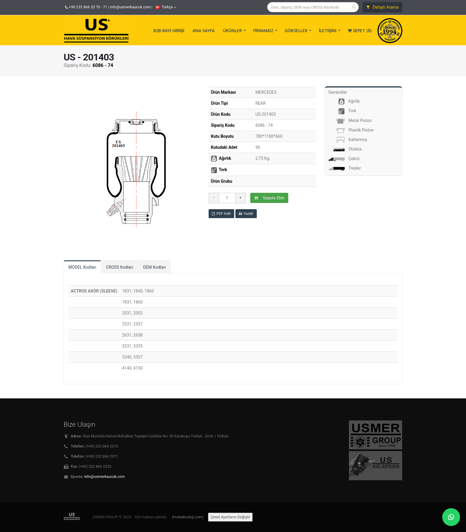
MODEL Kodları (82, 267)
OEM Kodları (154, 267)
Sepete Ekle (269, 197)
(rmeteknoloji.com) (187, 517)
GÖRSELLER (296, 30)
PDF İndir (221, 214)
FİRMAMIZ (263, 30)
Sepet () (359, 30)
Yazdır (246, 214)
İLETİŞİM (327, 30)
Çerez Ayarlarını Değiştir (230, 517)
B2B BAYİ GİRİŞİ (168, 30)
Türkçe (165, 7)
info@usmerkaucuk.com (130, 7)
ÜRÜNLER (232, 30)
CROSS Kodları (119, 267)
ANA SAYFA (204, 30)
